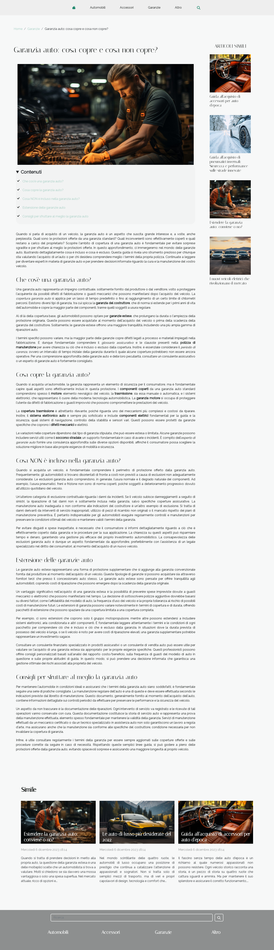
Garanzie (154, 7)
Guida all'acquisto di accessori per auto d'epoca (225, 100)
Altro (178, 7)
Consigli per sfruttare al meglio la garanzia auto (55, 216)
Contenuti (31, 172)
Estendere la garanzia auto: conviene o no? (226, 224)
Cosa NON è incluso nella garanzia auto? (51, 199)
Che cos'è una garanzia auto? (43, 181)
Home (18, 29)
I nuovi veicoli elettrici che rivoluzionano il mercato (229, 281)
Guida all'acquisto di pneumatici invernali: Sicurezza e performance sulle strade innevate (229, 164)
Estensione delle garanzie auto (43, 207)
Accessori (127, 7)
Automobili (97, 7)
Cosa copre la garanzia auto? (43, 190)
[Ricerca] (132, 917)
